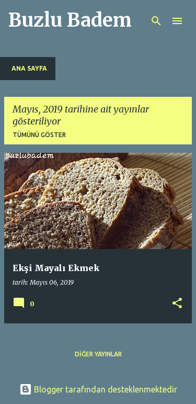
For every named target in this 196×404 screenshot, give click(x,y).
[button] (177, 304)
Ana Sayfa (29, 68)
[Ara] (156, 20)
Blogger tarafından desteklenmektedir (98, 389)
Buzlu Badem (70, 20)
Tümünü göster (39, 134)
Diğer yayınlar (98, 354)
